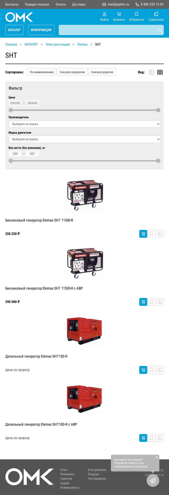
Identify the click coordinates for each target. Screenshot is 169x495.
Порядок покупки (37, 4)
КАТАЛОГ (14, 30)
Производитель (19, 117)
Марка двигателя (20, 132)
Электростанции (58, 44)
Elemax (82, 44)
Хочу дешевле (97, 469)
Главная (11, 44)
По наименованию (41, 72)
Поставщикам (97, 478)
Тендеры (93, 474)
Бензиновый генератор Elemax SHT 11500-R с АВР (44, 288)
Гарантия (66, 478)
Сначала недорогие (72, 72)
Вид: (141, 72)
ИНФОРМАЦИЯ (41, 30)
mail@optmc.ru (118, 4)
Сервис (65, 483)
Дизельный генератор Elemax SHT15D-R (36, 356)
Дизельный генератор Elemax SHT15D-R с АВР (41, 424)
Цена (12, 97)
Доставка (78, 4)
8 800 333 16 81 (152, 4)
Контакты (11, 4)
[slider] (11, 110)
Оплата (61, 4)
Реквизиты (67, 474)
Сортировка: (14, 72)
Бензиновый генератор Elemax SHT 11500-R (39, 220)
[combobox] (111, 30)
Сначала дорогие (102, 72)
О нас (63, 469)
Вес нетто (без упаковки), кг (27, 148)
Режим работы (69, 487)
